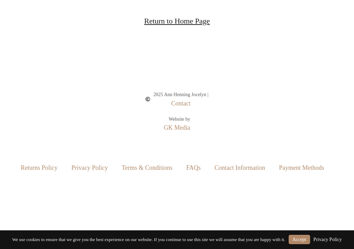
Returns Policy (39, 167)
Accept (299, 239)
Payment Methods (301, 167)
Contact (180, 103)
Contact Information (239, 167)
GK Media (177, 127)
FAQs (193, 167)
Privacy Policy (90, 167)
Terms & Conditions (147, 167)
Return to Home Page (177, 21)
